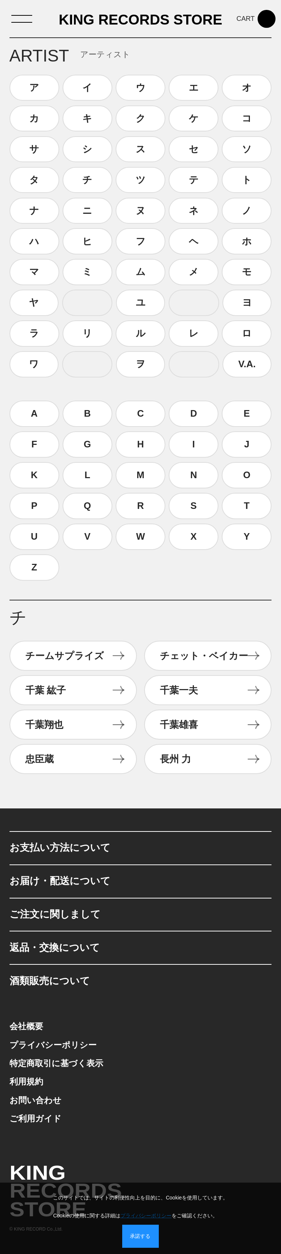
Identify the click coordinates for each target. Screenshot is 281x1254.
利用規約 (26, 1081)
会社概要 (26, 1026)
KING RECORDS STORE (140, 20)
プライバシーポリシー (53, 1045)
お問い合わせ (35, 1100)
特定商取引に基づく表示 (56, 1063)
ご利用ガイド (35, 1118)
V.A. (246, 364)
